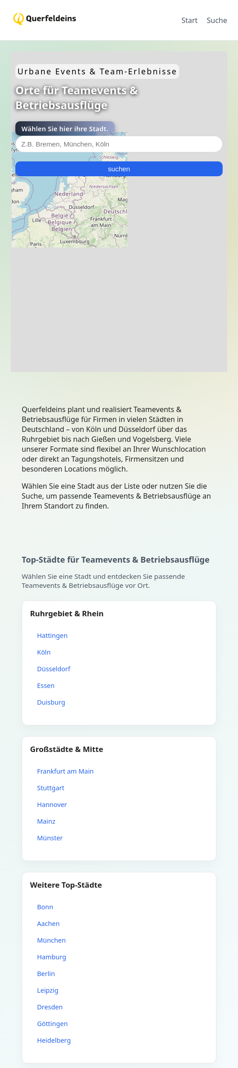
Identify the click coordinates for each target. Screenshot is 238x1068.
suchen (119, 169)
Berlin (46, 973)
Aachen (48, 923)
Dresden (50, 1007)
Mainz (46, 821)
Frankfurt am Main (65, 771)
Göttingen (52, 1023)
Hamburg (51, 957)
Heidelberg (54, 1040)
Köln (44, 652)
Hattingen (52, 635)
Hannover (52, 804)
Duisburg (51, 702)
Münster (50, 838)
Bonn (45, 907)
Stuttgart (50, 788)
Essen (46, 685)
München (51, 940)
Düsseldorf (53, 669)
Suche (217, 20)
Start (190, 20)
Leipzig (47, 990)
